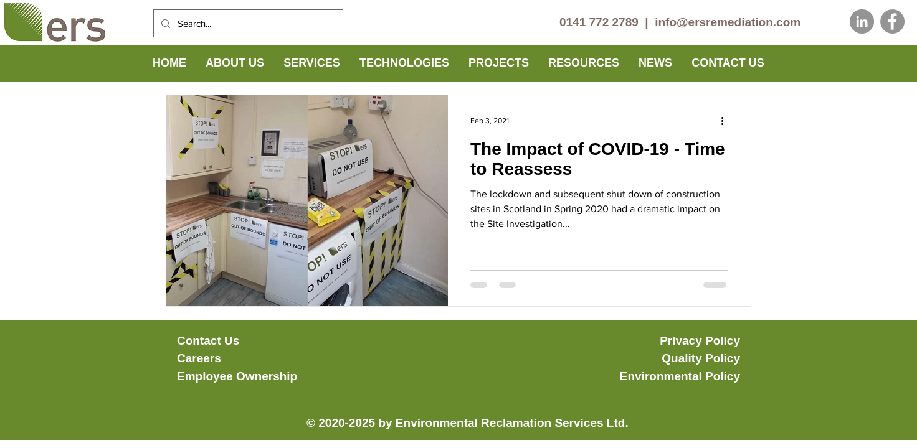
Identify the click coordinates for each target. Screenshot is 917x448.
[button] (234, 63)
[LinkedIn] (862, 21)
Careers (199, 358)
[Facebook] (892, 21)
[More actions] (726, 120)
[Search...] (247, 23)
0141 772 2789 (599, 22)
